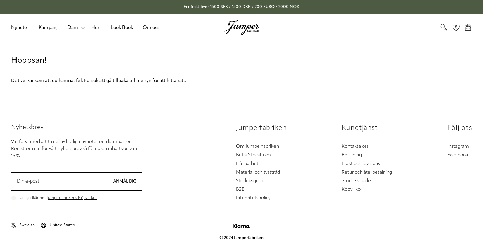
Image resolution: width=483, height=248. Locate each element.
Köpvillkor (352, 189)
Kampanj (48, 27)
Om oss (151, 27)
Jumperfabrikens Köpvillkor (72, 198)
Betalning (352, 155)
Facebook (457, 155)
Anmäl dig (125, 181)
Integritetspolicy (253, 198)
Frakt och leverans (361, 163)
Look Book (122, 27)
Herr (96, 27)
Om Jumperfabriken (257, 146)
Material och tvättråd (258, 172)
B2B (240, 189)
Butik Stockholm (253, 155)
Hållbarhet (247, 163)
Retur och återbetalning (367, 172)
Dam (72, 27)
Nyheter (20, 27)
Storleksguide (250, 181)
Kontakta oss (355, 146)
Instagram (458, 146)
